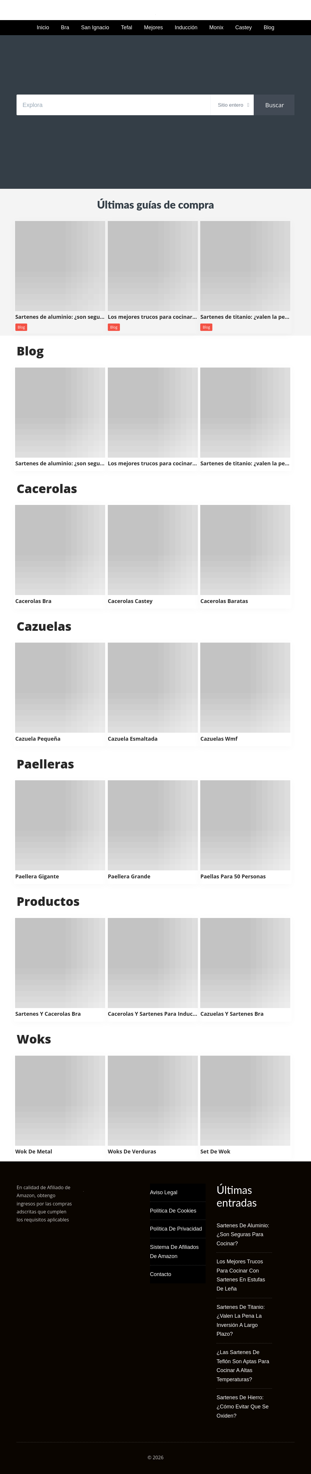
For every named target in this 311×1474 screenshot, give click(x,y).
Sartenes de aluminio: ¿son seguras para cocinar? (60, 317)
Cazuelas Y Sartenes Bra (231, 1014)
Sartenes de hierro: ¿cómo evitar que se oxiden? (242, 1406)
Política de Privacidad (176, 1229)
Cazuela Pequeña (38, 739)
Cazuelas (44, 626)
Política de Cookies (173, 1211)
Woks (34, 1039)
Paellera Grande (129, 876)
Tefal (126, 27)
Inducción (186, 27)
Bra (65, 27)
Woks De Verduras (132, 1151)
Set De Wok (215, 1151)
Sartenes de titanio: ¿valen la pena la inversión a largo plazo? (245, 317)
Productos (48, 901)
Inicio (43, 27)
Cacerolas (47, 488)
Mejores (153, 27)
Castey (243, 27)
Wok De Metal (33, 1151)
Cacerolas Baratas (224, 601)
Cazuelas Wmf (218, 739)
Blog (269, 27)
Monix (216, 27)
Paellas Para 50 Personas (233, 876)
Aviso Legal (164, 1192)
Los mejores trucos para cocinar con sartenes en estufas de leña (153, 317)
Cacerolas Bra (33, 601)
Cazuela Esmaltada (133, 739)
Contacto (160, 1274)
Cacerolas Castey (130, 601)
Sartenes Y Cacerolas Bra (48, 1014)
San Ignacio (95, 27)
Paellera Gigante (37, 876)
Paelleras (45, 763)
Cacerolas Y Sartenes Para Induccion (153, 1014)
